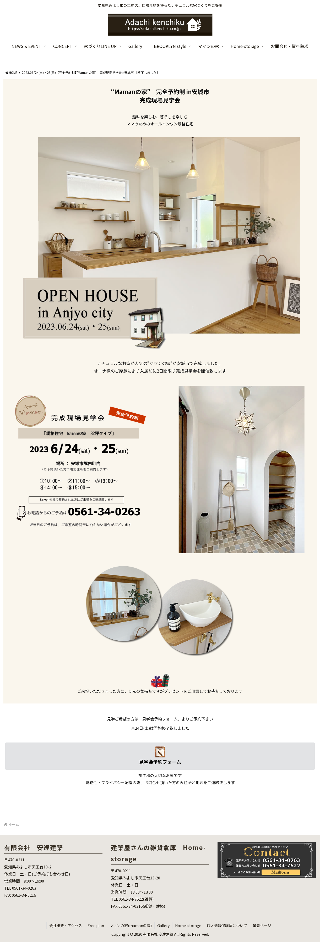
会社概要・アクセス (65, 925)
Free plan (96, 925)
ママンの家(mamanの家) (131, 925)
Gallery (163, 925)
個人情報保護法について (227, 925)
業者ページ (262, 925)
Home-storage (188, 925)
